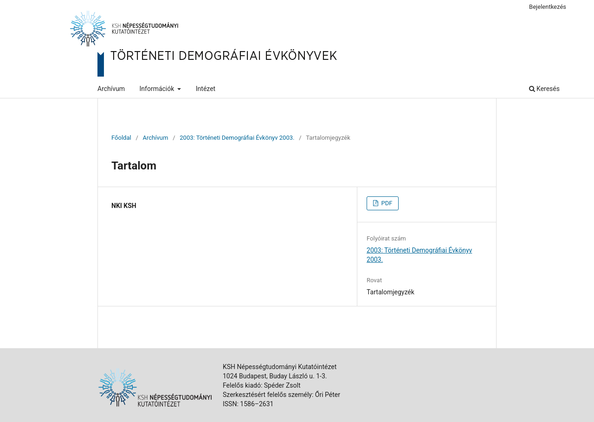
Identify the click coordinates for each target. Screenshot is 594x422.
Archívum (111, 88)
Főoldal (121, 137)
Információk (158, 88)
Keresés (544, 88)
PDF (386, 203)
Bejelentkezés (547, 6)
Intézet (205, 88)
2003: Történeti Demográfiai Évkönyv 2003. (237, 137)
